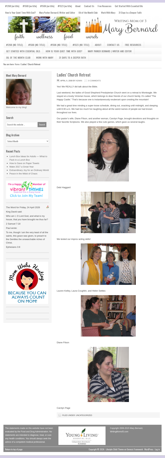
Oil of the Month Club (88, 12)
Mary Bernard (82, 29)
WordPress (148, 449)
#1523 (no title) (65, 6)
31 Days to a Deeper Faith (130, 12)
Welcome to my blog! (16, 107)
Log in (157, 449)
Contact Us (89, 6)
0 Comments (94, 81)
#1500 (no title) (30, 6)
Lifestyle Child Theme (115, 449)
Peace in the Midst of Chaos (23, 173)
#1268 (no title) (12, 6)
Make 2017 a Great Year (21, 166)
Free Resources (104, 6)
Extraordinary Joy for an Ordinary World (29, 170)
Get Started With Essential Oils (129, 6)
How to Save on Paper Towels (24, 163)
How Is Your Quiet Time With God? (20, 12)
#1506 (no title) (47, 6)
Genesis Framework (135, 449)
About (78, 6)
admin (79, 81)
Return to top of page (14, 449)
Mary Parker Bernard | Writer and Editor (57, 12)
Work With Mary (108, 12)
